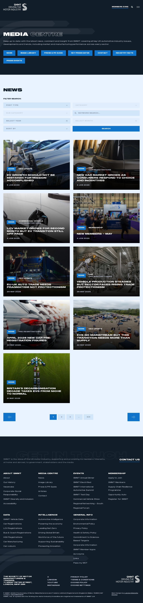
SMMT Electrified (82, 482)
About (6, 478)
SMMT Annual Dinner (83, 478)
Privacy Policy (80, 528)
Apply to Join (115, 478)
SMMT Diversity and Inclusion (18, 499)
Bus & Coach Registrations (17, 533)
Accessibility (9, 504)
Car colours (9, 546)
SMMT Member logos (84, 550)
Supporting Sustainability (51, 542)
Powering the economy (50, 524)
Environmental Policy (84, 524)
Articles (42, 491)
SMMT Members (116, 482)
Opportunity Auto (117, 495)
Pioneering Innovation (49, 546)
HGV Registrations (12, 537)
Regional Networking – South (88, 504)
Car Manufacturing (13, 542)
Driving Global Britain (48, 533)
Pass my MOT (80, 563)
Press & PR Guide (47, 487)
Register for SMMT (118, 499)
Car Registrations (12, 524)
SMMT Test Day (81, 495)
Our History (9, 482)
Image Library (45, 482)
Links (76, 558)
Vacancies (8, 487)
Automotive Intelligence (50, 519)
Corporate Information (85, 519)
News (41, 478)
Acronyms (78, 554)
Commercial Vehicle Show (86, 499)
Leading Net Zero (47, 528)
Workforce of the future (51, 537)
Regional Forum (81, 508)
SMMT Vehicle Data (13, 519)
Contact (42, 496)
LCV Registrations (12, 528)
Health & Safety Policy (84, 533)
